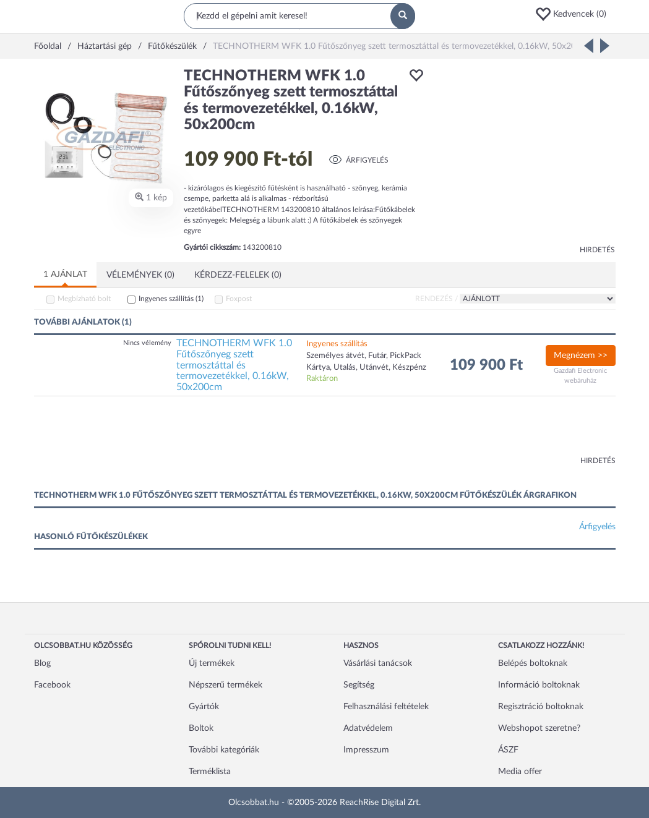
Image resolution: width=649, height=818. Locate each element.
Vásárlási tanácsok (377, 663)
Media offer (520, 771)
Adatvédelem (368, 728)
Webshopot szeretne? (539, 728)
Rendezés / (436, 298)
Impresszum (366, 750)
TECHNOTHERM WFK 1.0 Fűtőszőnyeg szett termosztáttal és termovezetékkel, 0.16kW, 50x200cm (234, 364)
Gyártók (204, 706)
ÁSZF (508, 750)
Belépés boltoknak (532, 663)
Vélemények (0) (140, 275)
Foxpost (239, 298)
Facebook (52, 685)
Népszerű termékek (225, 685)
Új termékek (211, 663)
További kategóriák (224, 750)
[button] (575, 14)
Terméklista (210, 771)
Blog (42, 663)
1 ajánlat (65, 274)
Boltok (201, 728)
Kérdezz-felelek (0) (238, 275)
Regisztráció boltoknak (540, 706)
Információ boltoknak (539, 685)
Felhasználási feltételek (386, 706)
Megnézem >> (581, 355)
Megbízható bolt (84, 298)
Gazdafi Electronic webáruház (580, 375)
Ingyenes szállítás (171, 298)
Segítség (358, 685)
